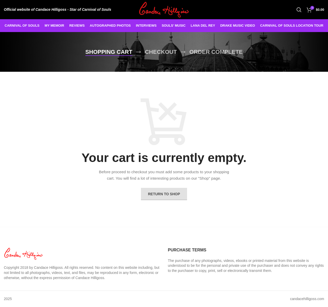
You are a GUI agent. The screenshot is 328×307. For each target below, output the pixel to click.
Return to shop (164, 194)
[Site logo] (164, 9)
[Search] (299, 10)
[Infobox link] (57, 9)
